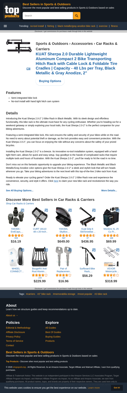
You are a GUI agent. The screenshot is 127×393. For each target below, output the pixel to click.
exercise (103, 26)
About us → (12, 315)
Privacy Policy (13, 336)
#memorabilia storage (64, 294)
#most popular (85, 294)
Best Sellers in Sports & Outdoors (47, 4)
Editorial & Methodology (18, 327)
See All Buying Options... (19, 190)
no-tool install (37, 26)
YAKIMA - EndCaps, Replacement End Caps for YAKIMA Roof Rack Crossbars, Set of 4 (16, 230)
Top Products (12, 361)
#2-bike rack (100, 294)
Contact (10, 345)
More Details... (109, 190)
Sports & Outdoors (52, 44)
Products (50, 341)
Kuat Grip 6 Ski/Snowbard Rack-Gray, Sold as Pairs (87, 230)
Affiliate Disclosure (15, 332)
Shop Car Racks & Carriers (20, 203)
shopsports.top (19, 367)
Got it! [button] (117, 388)
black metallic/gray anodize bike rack (76, 26)
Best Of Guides (53, 332)
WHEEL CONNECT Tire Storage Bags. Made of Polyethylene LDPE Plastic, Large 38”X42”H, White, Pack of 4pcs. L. (15, 270)
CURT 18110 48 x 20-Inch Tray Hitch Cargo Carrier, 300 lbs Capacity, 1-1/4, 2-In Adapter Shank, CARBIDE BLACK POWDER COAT (39, 230)
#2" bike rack (44, 294)
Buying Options (50, 81)
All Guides (50, 327)
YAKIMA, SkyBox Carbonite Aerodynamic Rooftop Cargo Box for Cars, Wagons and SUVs (63, 230)
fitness (114, 26)
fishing (50, 26)
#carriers (30, 294)
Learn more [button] (94, 387)
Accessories (82, 44)
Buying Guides (53, 336)
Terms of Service (14, 341)
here (56, 181)
